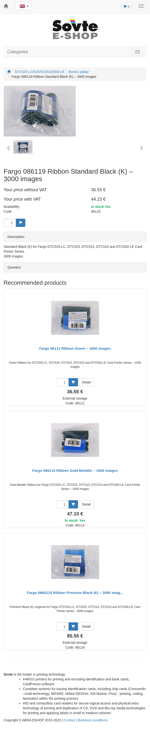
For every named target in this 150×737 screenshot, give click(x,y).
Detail (86, 382)
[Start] (9, 72)
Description (15, 237)
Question (14, 267)
